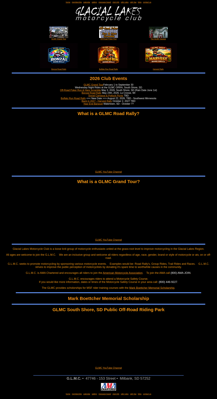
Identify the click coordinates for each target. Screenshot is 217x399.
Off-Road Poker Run (108, 38)
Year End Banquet (93, 104)
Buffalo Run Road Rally (108, 68)
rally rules (124, 2)
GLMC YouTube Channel (108, 172)
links (140, 2)
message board (105, 2)
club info (116, 2)
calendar (86, 2)
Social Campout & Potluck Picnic (105, 95)
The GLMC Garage (158, 38)
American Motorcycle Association (123, 272)
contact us (147, 2)
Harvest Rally (158, 68)
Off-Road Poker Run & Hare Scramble (80, 90)
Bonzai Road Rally (59, 68)
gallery (94, 2)
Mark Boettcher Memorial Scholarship (152, 287)
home (68, 2)
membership (77, 2)
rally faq (133, 2)
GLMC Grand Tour (58, 38)
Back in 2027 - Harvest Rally (97, 101)
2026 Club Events (108, 78)
